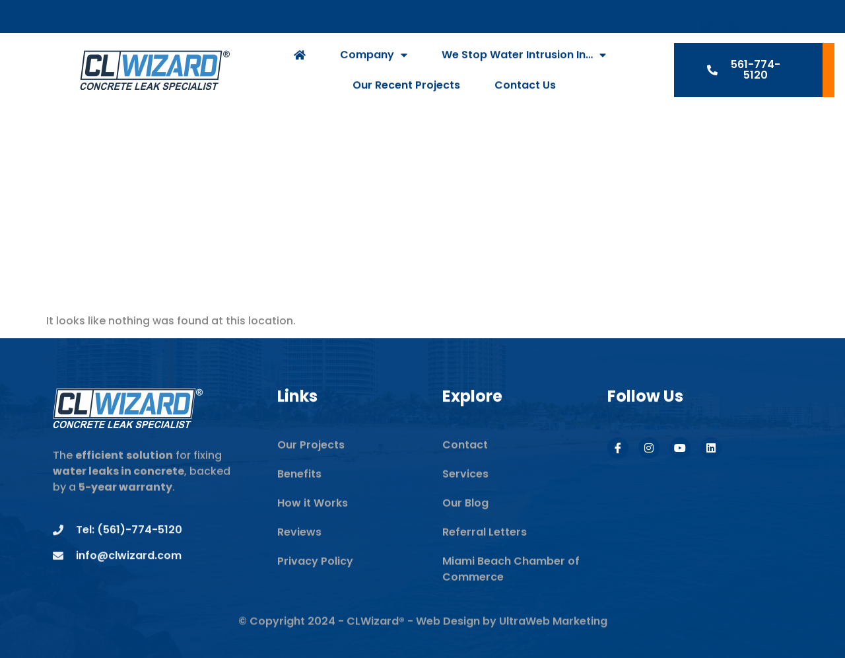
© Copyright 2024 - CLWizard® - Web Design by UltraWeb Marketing (422, 637)
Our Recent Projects (406, 96)
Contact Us (525, 96)
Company (373, 67)
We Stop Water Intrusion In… (524, 67)
